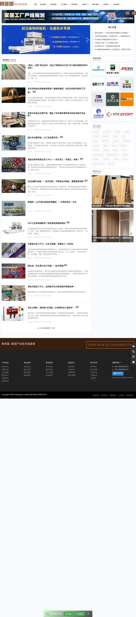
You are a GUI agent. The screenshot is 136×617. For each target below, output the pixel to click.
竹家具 (115, 136)
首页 (35, 4)
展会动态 (27, 369)
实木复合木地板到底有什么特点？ (106, 39)
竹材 (123, 136)
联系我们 (130, 395)
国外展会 (27, 372)
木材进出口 (105, 141)
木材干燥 (106, 150)
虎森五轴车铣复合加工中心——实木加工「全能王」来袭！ (53, 159)
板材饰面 (123, 145)
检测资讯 (5, 378)
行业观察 (5, 372)
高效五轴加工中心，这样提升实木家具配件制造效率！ (51, 287)
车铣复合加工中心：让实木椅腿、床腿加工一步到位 (50, 244)
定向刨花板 (106, 132)
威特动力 (96, 132)
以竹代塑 (96, 150)
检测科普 (5, 381)
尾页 (48, 328)
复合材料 (116, 4)
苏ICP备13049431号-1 (38, 394)
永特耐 (92, 378)
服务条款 (113, 395)
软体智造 (74, 4)
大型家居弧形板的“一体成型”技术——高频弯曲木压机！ (114, 36)
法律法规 (96, 395)
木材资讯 (117, 132)
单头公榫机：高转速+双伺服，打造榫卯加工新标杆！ (51, 308)
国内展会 (27, 375)
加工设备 (116, 141)
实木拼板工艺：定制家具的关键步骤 (107, 46)
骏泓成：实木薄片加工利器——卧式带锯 (45, 266)
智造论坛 (27, 367)
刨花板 (125, 159)
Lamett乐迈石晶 (98, 155)
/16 (44, 328)
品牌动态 (5, 369)
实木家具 (116, 159)
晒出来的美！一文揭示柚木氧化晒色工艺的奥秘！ (112, 33)
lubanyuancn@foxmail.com (122, 377)
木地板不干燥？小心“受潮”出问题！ (107, 43)
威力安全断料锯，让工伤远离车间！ (43, 138)
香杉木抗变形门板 (98, 164)
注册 (133, 13)
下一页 (52, 328)
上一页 (39, 328)
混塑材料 (71, 372)
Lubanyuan (18, 394)
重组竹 (115, 150)
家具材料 (125, 155)
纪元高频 (106, 159)
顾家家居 (106, 136)
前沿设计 (5, 375)
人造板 (95, 141)
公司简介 (121, 395)
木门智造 (64, 4)
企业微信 (80, 614)
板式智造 (53, 4)
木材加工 (85, 4)
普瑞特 (105, 145)
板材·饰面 (95, 4)
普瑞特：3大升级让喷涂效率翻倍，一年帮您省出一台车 (52, 202)
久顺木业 (93, 372)
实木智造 (43, 4)
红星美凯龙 (126, 141)
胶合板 (124, 150)
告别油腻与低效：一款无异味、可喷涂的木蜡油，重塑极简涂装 (55, 181)
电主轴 (114, 145)
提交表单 (68, 614)
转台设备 (111, 164)
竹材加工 (106, 4)
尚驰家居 (96, 159)
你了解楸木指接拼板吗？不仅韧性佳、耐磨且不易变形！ (114, 49)
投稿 (32, 13)
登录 (127, 13)
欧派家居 (96, 145)
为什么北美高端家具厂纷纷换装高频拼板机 (46, 223)
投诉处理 (104, 395)
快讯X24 (5, 367)
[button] (87, 39)
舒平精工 (96, 136)
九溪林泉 (93, 375)
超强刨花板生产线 (112, 155)
